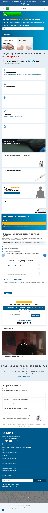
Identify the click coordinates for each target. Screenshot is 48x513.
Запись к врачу (6, 444)
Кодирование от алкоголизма (9, 470)
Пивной (30, 89)
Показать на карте (23, 497)
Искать (39, 480)
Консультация (7, 34)
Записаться (8, 293)
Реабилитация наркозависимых (34, 74)
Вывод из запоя (7, 89)
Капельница (18, 89)
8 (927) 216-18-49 (26, 4)
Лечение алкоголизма (10, 86)
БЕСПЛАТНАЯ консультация (12, 193)
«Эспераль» (20, 116)
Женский (13, 89)
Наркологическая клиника (9, 458)
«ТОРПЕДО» (11, 116)
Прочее (6, 129)
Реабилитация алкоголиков (9, 468)
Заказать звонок (35, 315)
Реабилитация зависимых (11, 100)
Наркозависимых (7, 101)
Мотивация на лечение (14, 143)
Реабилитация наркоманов (9, 463)
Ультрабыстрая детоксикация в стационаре (17, 155)
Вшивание (6, 116)
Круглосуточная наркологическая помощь (16, 201)
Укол (16, 116)
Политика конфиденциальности (9, 452)
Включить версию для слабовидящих (11, 436)
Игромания (21, 101)
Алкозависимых (15, 101)
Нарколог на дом (7, 131)
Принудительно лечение (21, 74)
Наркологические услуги (17, 131)
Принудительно (24, 89)
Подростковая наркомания (10, 74)
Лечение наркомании (10, 72)
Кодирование (7, 114)
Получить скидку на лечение (24, 376)
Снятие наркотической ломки (12, 170)
